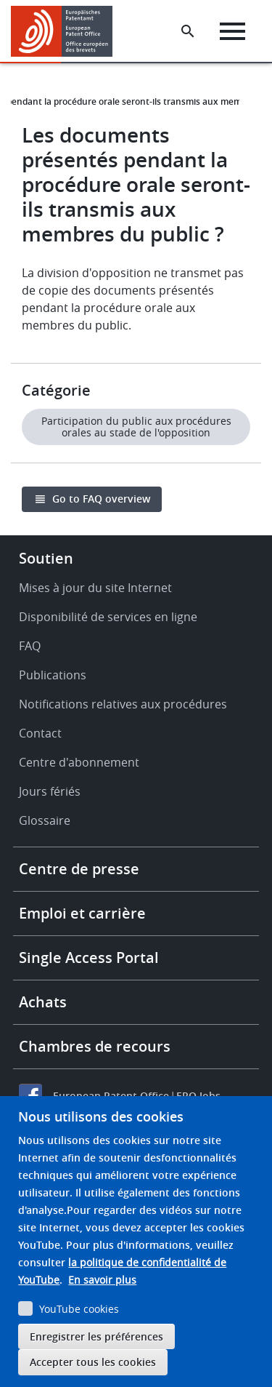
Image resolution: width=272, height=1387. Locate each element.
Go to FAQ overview (101, 498)
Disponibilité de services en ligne (108, 617)
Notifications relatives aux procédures (123, 704)
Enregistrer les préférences (96, 1336)
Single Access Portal (89, 957)
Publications (52, 675)
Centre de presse (79, 869)
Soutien (46, 558)
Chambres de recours (94, 1046)
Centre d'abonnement (79, 762)
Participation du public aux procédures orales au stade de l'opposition (136, 426)
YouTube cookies (79, 1309)
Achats (43, 1002)
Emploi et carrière (82, 913)
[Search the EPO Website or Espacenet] (188, 31)
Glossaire (44, 820)
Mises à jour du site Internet (95, 588)
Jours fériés (50, 791)
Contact (40, 733)
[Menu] (232, 31)
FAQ (30, 646)
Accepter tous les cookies (93, 1362)
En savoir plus (102, 1280)
